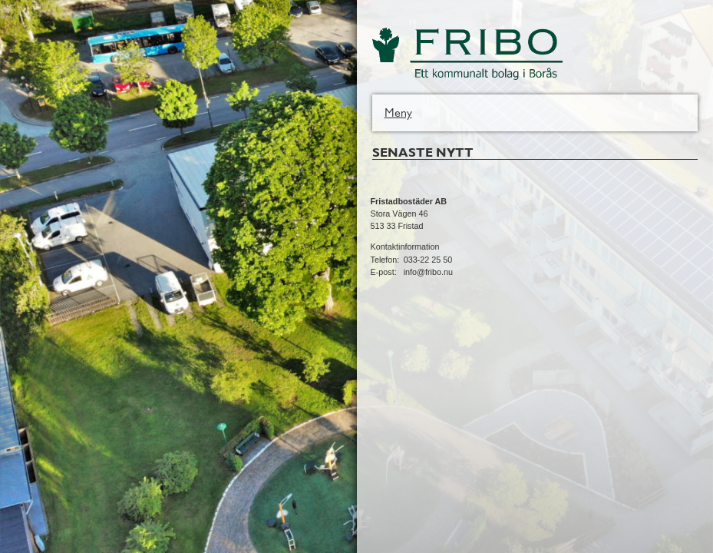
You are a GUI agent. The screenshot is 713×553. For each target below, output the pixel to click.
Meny (398, 112)
